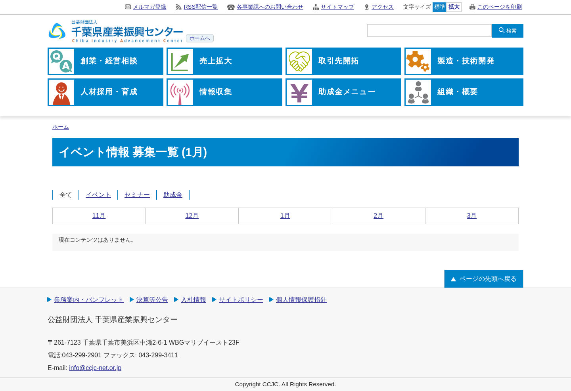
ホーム (60, 127)
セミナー (137, 194)
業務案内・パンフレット (89, 299)
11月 (99, 215)
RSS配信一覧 (201, 7)
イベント (98, 194)
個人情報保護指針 (301, 299)
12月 (192, 215)
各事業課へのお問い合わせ (270, 7)
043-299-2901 (82, 355)
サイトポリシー (241, 299)
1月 (285, 215)
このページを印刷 (499, 7)
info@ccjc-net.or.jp (95, 367)
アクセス (383, 7)
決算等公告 (152, 299)
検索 (511, 31)
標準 (439, 7)
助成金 (172, 194)
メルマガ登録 (149, 7)
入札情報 (193, 299)
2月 (378, 215)
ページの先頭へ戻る (488, 278)
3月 (472, 215)
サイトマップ (337, 7)
